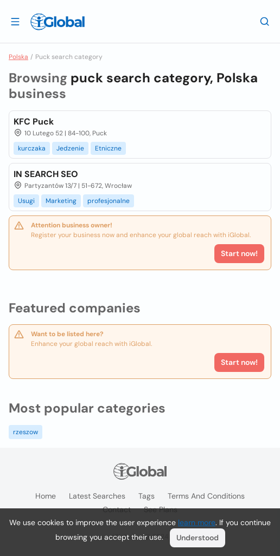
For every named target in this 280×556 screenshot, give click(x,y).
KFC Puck (34, 121)
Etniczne (108, 148)
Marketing (61, 201)
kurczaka (32, 148)
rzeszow (25, 432)
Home (45, 496)
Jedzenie (70, 148)
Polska (18, 57)
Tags (146, 496)
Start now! (239, 362)
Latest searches (97, 496)
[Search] (265, 21)
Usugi (26, 201)
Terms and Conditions (206, 496)
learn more (196, 522)
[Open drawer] (15, 21)
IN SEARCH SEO (46, 174)
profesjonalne (108, 201)
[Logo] (57, 21)
